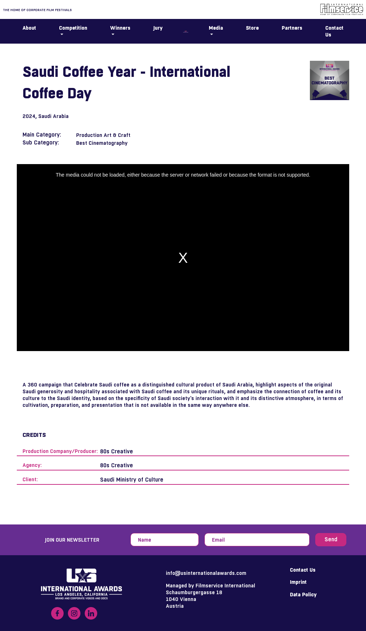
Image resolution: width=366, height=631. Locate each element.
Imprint (298, 582)
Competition (73, 28)
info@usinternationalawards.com (206, 573)
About (29, 28)
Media (216, 28)
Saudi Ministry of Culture (131, 480)
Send (331, 539)
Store (252, 28)
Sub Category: (41, 142)
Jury (158, 28)
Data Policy (303, 594)
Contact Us (334, 31)
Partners (292, 28)
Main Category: (42, 135)
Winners (120, 28)
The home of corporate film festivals (37, 10)
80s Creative (116, 451)
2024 (29, 116)
